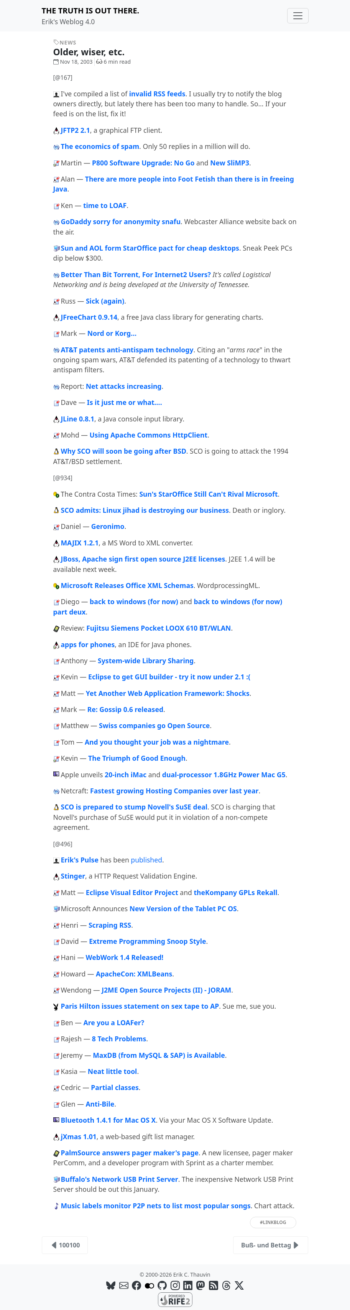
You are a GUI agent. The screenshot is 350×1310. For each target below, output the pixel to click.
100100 (65, 1245)
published (146, 859)
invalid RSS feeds (157, 93)
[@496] (62, 844)
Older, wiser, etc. (94, 52)
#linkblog (273, 1222)
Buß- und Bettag (270, 1245)
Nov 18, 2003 (73, 61)
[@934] (62, 478)
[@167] (62, 78)
